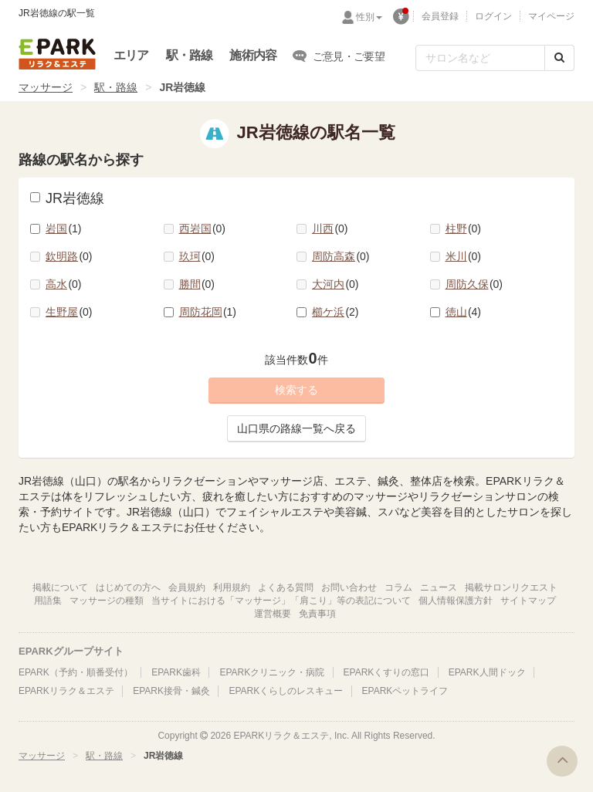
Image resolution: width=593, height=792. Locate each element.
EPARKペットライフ (405, 690)
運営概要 (272, 613)
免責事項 (317, 613)
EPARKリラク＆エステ (57, 54)
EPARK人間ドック (487, 672)
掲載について (60, 587)
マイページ (551, 16)
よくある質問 (285, 587)
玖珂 (197, 256)
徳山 (464, 312)
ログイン (493, 16)
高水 (64, 284)
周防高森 (341, 256)
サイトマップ (528, 600)
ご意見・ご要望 (339, 55)
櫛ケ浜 (335, 312)
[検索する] (559, 58)
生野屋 (69, 312)
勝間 (197, 284)
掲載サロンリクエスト (511, 587)
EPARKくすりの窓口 (387, 672)
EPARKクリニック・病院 (271, 672)
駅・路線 (189, 55)
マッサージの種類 (106, 600)
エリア (131, 55)
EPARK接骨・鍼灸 (171, 690)
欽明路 (69, 256)
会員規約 (186, 587)
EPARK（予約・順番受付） (76, 672)
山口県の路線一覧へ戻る (296, 428)
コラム (398, 587)
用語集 (48, 600)
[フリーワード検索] (480, 58)
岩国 (64, 228)
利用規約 (231, 587)
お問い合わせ (349, 587)
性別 (369, 17)
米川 (464, 256)
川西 (330, 228)
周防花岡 (208, 312)
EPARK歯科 (176, 672)
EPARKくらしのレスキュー (286, 690)
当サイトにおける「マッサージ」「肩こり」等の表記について (281, 600)
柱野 (464, 228)
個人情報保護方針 (455, 600)
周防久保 (474, 284)
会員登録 (440, 16)
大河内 (335, 284)
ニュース (438, 587)
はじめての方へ (128, 587)
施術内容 (252, 55)
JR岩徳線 (67, 198)
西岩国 (202, 228)
